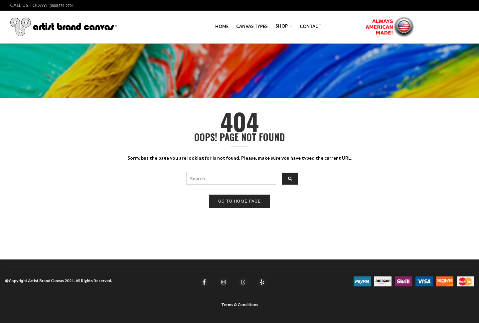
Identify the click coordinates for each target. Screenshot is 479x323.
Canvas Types (252, 26)
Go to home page (239, 201)
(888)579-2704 (62, 5)
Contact (310, 26)
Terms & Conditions (239, 304)
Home (222, 26)
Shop (281, 26)
